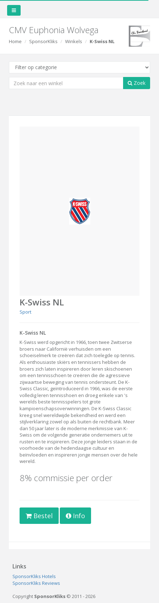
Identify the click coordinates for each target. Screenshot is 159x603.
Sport (25, 312)
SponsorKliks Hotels (34, 576)
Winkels (73, 41)
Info (75, 515)
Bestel (39, 515)
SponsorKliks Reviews (36, 583)
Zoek (136, 82)
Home (15, 41)
